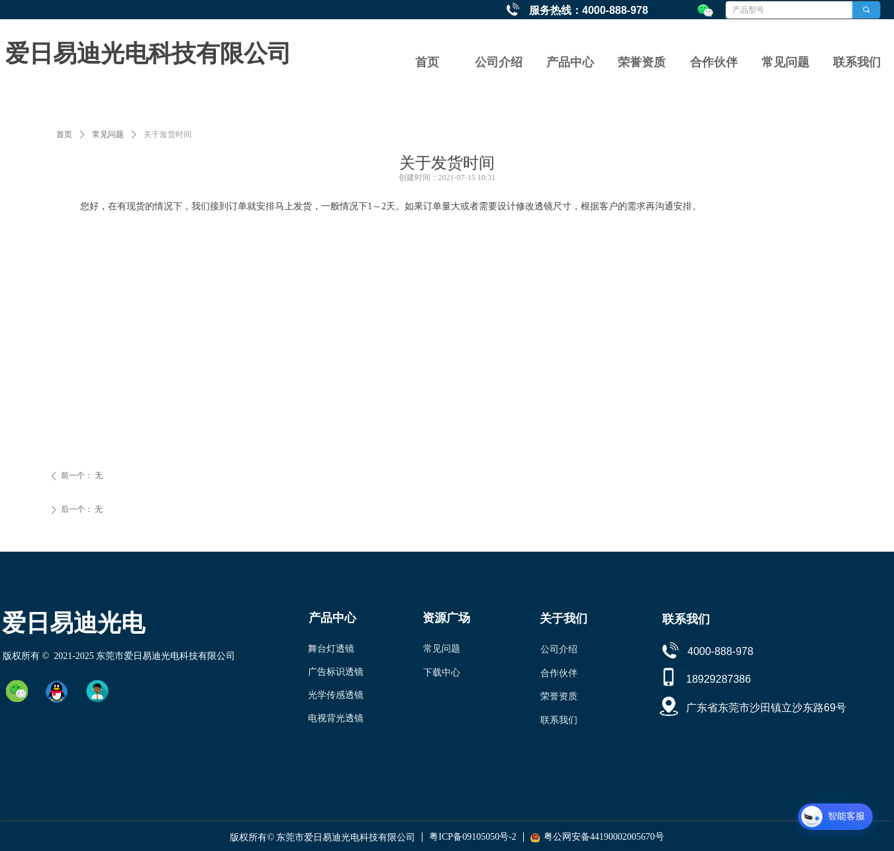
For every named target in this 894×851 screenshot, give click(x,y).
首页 (64, 134)
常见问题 (108, 134)
